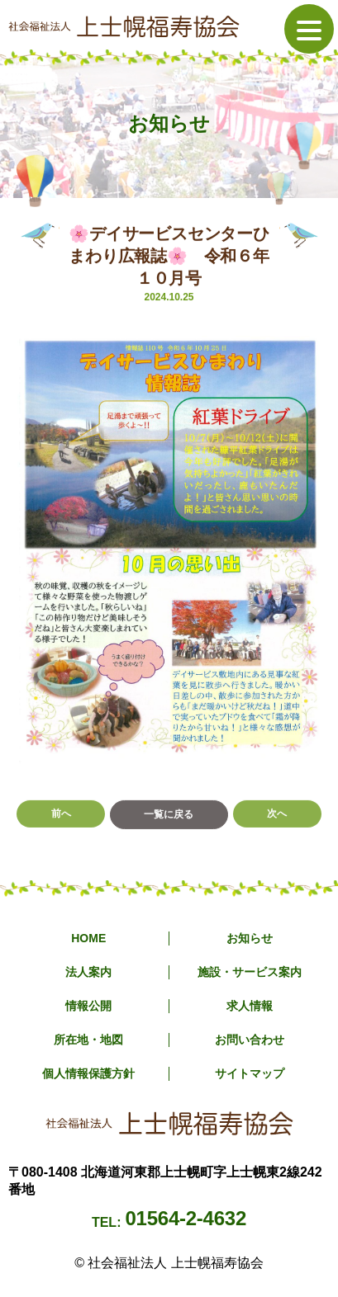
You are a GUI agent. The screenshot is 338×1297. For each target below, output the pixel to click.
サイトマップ (249, 1073)
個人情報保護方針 (88, 1073)
